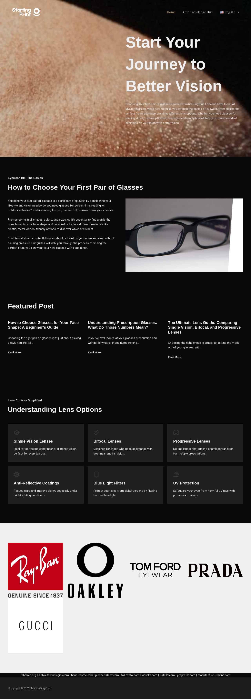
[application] (238, 12)
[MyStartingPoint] (26, 12)
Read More (15, 352)
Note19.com (169, 675)
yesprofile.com (189, 675)
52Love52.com (130, 675)
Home (175, 12)
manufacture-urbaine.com (218, 675)
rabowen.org (24, 675)
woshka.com (151, 675)
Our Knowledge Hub (200, 12)
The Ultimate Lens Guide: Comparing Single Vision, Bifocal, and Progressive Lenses (204, 327)
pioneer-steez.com (106, 675)
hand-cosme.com (80, 675)
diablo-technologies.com (51, 675)
